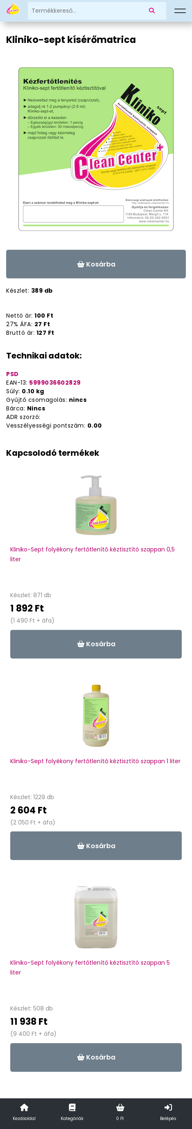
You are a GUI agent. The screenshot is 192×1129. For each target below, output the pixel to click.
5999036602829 (55, 383)
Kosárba (96, 264)
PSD (12, 374)
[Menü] (180, 11)
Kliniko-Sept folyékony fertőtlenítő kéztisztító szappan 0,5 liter (92, 554)
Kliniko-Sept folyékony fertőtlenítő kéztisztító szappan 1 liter (95, 761)
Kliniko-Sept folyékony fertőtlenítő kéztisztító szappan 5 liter (90, 968)
